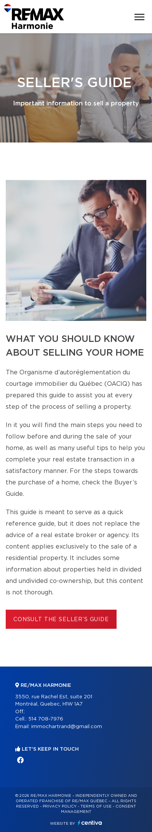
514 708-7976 (45, 719)
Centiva (90, 822)
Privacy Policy (60, 806)
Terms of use (96, 806)
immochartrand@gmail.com (66, 726)
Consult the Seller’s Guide (61, 619)
